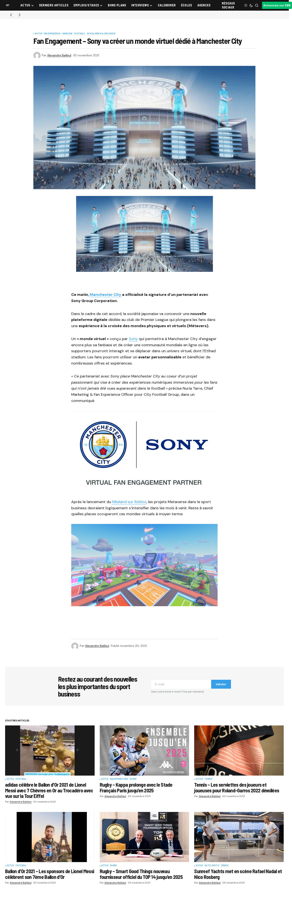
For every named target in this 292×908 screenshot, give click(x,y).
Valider (221, 684)
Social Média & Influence (101, 34)
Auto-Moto (212, 866)
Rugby (133, 779)
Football (79, 34)
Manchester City (105, 294)
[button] (7, 5)
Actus (38, 34)
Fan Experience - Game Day (58, 34)
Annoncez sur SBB (277, 5)
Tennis (208, 779)
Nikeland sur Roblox (129, 501)
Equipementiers (119, 779)
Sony (133, 338)
